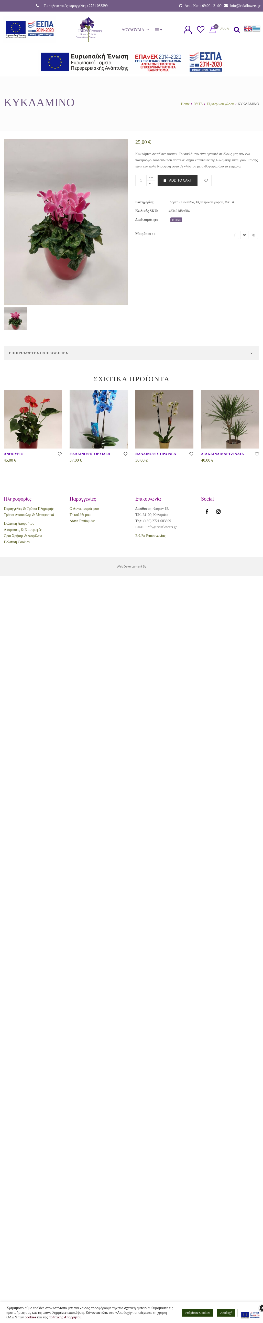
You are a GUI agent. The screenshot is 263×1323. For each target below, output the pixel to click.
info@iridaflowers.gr (245, 6)
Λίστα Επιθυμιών (82, 521)
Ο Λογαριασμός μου (84, 509)
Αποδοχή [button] (226, 1313)
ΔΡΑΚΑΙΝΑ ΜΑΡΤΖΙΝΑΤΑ (222, 454)
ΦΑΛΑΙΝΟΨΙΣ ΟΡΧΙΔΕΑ (90, 454)
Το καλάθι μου (80, 515)
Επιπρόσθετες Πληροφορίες (38, 353)
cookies (30, 1317)
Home (185, 104)
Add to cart (177, 180)
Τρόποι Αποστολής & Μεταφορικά (29, 515)
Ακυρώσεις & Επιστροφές (22, 530)
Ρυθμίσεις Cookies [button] (197, 1313)
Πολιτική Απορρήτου (19, 523)
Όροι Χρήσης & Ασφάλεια (23, 536)
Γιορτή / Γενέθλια (181, 202)
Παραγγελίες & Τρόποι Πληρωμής (28, 509)
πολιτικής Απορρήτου (65, 1317)
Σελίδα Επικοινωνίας (150, 536)
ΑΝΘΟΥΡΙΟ (14, 454)
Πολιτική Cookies (17, 542)
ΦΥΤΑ (198, 104)
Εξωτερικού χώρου (220, 104)
